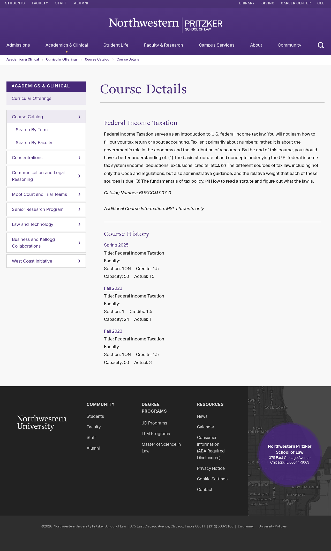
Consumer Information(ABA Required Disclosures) (211, 448)
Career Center (296, 4)
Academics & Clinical (22, 60)
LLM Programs (156, 434)
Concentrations (27, 157)
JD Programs (154, 423)
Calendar (205, 427)
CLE (321, 4)
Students (15, 4)
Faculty (40, 4)
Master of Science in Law (161, 448)
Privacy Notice (211, 469)
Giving (267, 4)
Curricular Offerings (62, 60)
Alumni (81, 4)
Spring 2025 (116, 245)
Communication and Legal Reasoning (38, 176)
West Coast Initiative (32, 261)
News (202, 417)
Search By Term (32, 129)
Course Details (128, 59)
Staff (61, 4)
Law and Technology (32, 224)
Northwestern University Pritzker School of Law (90, 526)
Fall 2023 (113, 288)
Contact (205, 490)
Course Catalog (97, 60)
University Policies (273, 526)
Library (247, 4)
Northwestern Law (165, 25)
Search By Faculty (34, 142)
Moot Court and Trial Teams (39, 194)
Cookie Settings (212, 479)
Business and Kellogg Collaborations (33, 242)
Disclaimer (246, 526)
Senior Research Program (38, 209)
